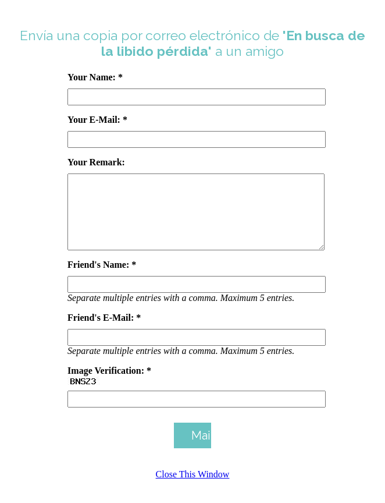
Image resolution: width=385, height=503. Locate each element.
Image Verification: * (109, 384)
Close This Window (193, 488)
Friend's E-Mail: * (104, 331)
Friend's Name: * (101, 279)
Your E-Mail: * (97, 120)
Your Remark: (96, 162)
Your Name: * (95, 77)
